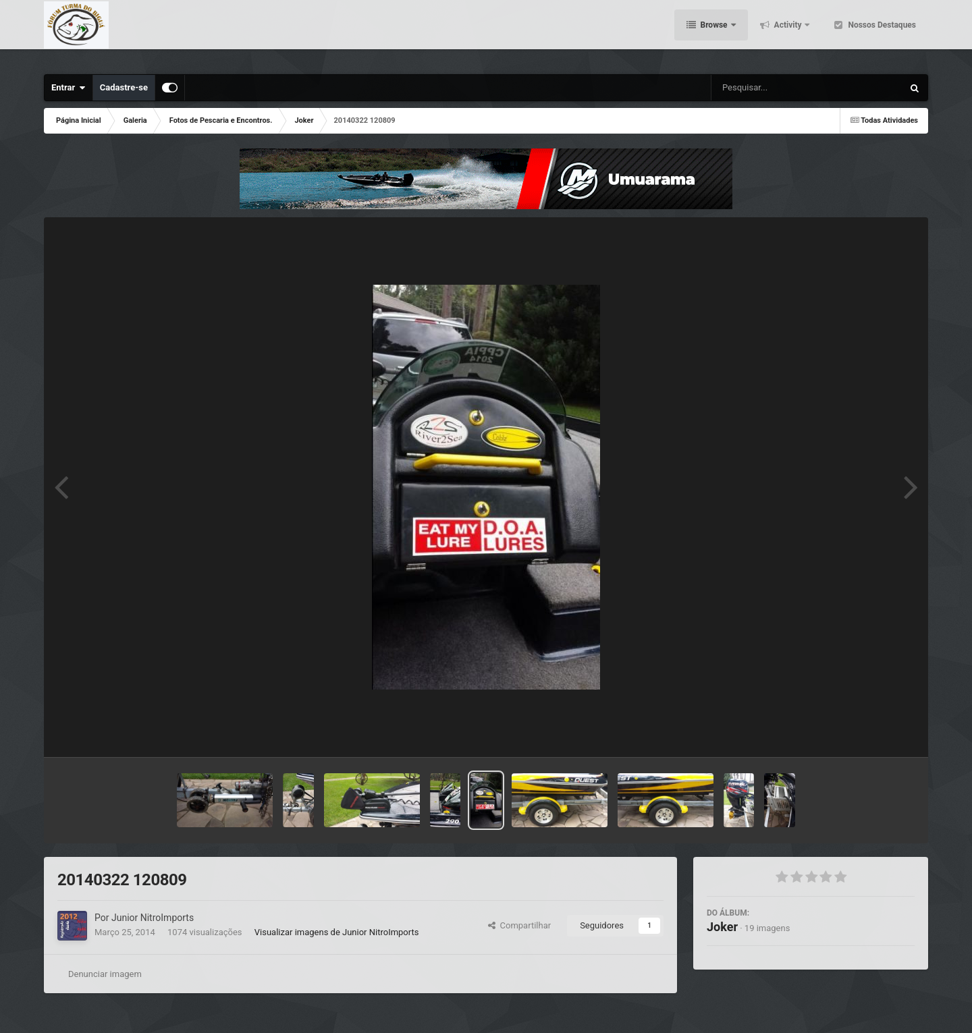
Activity (788, 33)
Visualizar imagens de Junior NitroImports (336, 932)
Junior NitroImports (152, 917)
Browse (714, 33)
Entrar (68, 88)
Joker (722, 927)
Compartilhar (519, 925)
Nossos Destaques (881, 33)
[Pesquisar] (759, 88)
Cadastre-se (124, 87)
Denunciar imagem (105, 974)
